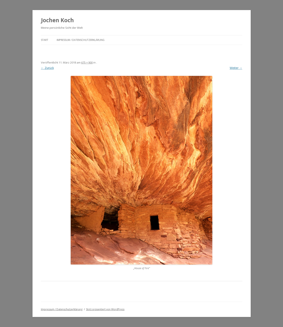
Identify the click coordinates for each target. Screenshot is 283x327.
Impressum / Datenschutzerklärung (80, 40)
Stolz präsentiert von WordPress (105, 309)
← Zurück (47, 68)
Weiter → (236, 68)
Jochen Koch (57, 20)
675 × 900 (87, 62)
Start (44, 40)
